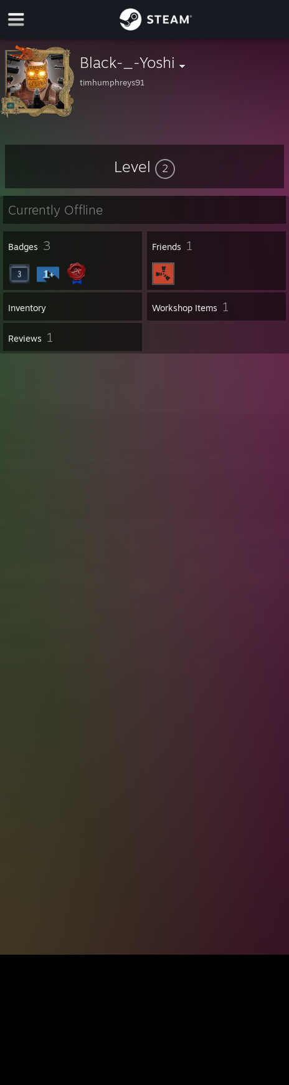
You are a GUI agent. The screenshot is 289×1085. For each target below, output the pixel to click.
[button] (144, 166)
